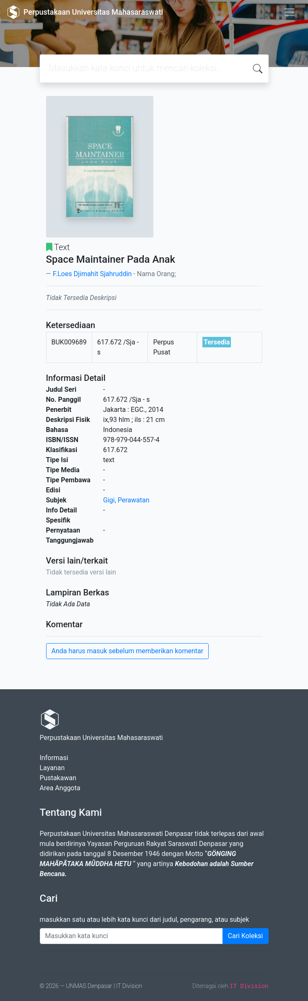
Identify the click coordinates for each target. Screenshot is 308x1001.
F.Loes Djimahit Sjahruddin (92, 274)
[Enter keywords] (131, 936)
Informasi (54, 758)
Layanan (52, 768)
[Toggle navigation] (289, 12)
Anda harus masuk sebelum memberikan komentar (128, 651)
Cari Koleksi (245, 936)
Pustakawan (58, 778)
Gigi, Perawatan (126, 500)
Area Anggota (60, 788)
